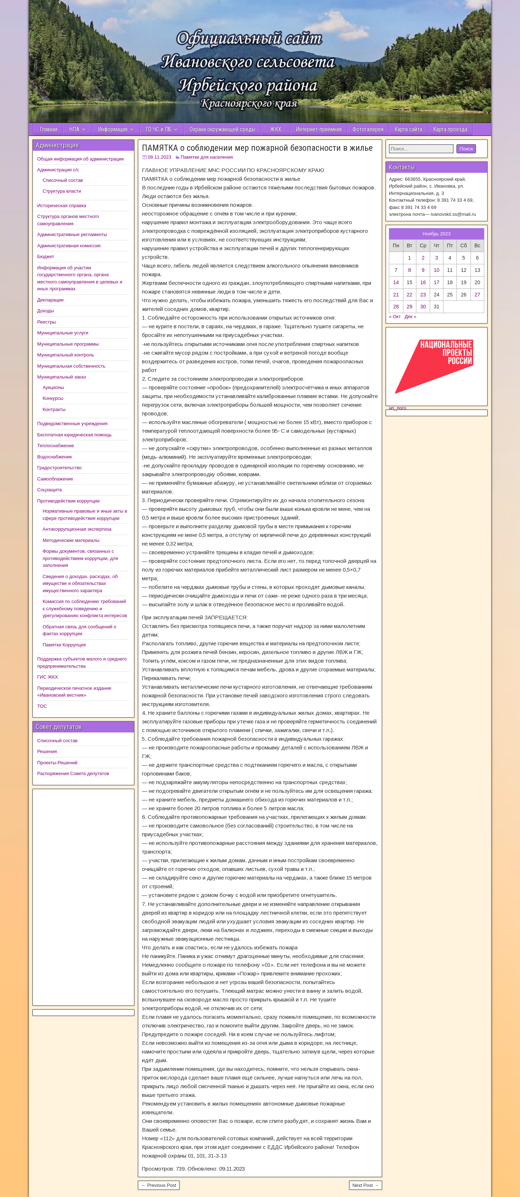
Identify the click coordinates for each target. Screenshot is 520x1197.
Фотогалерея (368, 129)
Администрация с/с (58, 169)
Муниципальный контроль (65, 355)
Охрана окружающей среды (222, 129)
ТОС (42, 706)
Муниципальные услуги (62, 332)
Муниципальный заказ (61, 377)
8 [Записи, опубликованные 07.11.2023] (409, 270)
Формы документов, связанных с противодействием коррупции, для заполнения (80, 558)
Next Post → (365, 1185)
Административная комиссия (68, 245)
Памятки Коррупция (64, 644)
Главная (47, 129)
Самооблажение (55, 479)
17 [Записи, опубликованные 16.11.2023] (436, 282)
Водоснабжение (54, 456)
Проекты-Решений (57, 762)
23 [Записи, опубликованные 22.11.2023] (423, 295)
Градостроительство (59, 467)
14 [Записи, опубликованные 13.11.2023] (396, 282)
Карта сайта (408, 129)
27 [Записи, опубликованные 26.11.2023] (477, 295)
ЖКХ (275, 129)
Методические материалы (71, 540)
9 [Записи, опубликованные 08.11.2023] (423, 270)
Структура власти (62, 191)
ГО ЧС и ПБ (159, 129)
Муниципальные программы (68, 344)
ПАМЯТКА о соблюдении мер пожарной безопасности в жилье (257, 148)
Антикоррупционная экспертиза (77, 529)
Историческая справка (61, 205)
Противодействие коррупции (68, 501)
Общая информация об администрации (80, 159)
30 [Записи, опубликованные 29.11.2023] (423, 306)
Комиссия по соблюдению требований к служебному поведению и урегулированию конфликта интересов (85, 608)
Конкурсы (53, 398)
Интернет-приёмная (319, 129)
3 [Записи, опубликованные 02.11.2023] (436, 258)
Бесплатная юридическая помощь (74, 434)
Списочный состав (63, 180)
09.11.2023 (159, 157)
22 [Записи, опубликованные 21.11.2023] (409, 295)
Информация (112, 129)
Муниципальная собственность (71, 366)
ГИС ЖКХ (47, 677)
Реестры (46, 322)
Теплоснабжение (55, 445)
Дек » (411, 316)
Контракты (54, 409)
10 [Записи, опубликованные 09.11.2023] (436, 270)
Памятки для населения (207, 157)
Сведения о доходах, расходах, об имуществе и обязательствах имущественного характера (80, 583)
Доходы (45, 310)
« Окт (395, 316)
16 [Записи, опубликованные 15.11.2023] (423, 282)
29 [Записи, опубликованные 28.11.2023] (409, 306)
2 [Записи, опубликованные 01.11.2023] (423, 258)
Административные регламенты (72, 234)
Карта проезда (450, 129)
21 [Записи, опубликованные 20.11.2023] (396, 295)
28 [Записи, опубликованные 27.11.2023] (396, 306)
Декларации (50, 300)
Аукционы (53, 387)
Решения (47, 751)
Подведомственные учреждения (72, 423)
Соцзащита (49, 489)
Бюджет (45, 256)
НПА (74, 129)
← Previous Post (158, 1185)
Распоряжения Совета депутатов (73, 773)
